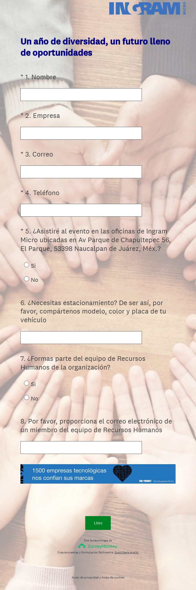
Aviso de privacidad (85, 577)
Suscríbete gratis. (127, 552)
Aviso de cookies (113, 577)
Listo (98, 522)
